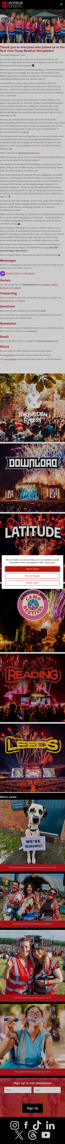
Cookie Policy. (50, 562)
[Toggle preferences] (32, 582)
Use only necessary (32, 576)
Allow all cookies (32, 569)
